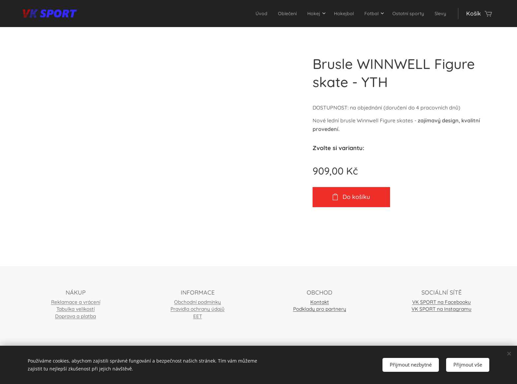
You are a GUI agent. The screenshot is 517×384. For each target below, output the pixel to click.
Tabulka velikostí (75, 309)
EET (197, 316)
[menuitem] (238, 13)
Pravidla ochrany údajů (197, 309)
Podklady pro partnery (319, 309)
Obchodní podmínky (197, 302)
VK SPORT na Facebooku (441, 302)
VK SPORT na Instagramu (441, 309)
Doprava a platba (75, 316)
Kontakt (319, 302)
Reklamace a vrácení (75, 302)
